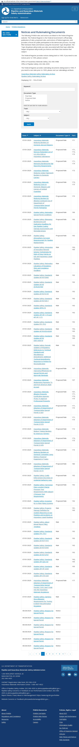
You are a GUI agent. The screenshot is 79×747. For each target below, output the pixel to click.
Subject (26, 115)
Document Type (30, 93)
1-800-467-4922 (37, 684)
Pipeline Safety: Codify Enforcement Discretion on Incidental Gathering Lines (43, 477)
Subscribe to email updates (68, 668)
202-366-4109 (31, 682)
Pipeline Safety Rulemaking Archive (33, 76)
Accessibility (37, 719)
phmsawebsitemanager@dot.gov (36, 699)
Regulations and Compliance (11, 716)
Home (8, 27)
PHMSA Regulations (18, 27)
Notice (35, 100)
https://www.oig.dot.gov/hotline (48, 695)
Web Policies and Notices (67, 737)
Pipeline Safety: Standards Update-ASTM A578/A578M (43, 284)
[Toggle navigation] (74, 9)
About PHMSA (6, 713)
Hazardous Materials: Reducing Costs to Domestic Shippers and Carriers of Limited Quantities (42, 186)
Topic (26, 108)
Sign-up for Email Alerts (10, 18)
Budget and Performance (67, 716)
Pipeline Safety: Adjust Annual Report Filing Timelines (41, 524)
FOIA (61, 722)
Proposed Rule (35, 98)
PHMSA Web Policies (40, 716)
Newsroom (24, 18)
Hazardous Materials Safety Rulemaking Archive (38, 74)
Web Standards (64, 740)
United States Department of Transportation (17, 4)
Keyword (27, 86)
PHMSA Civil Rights (39, 713)
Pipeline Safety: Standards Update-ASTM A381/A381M (43, 338)
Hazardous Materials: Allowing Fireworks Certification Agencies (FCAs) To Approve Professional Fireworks (42, 396)
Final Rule (35, 96)
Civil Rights (63, 719)
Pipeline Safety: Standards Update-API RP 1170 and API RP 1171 (43, 315)
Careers (35, 722)
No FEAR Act (63, 728)
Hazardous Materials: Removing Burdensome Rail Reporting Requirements (43, 163)
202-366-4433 (7, 678)
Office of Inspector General (68, 731)
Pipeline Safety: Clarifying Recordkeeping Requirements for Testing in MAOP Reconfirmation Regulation (43, 601)
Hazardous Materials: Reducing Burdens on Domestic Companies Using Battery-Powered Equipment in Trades (43, 454)
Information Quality (65, 725)
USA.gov (62, 734)
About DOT (63, 713)
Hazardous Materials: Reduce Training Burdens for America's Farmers (42, 431)
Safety (4, 722)
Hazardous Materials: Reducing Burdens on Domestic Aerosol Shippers (43, 142)
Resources (5, 719)
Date (25, 135)
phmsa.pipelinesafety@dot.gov (49, 688)
